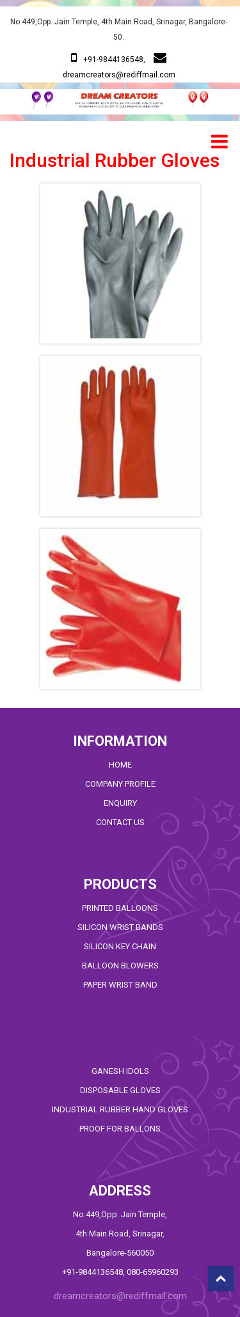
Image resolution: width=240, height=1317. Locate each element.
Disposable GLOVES (120, 1090)
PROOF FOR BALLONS (120, 1128)
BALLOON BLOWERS (120, 965)
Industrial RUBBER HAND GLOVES (120, 1109)
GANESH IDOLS (120, 1071)
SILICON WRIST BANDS (120, 927)
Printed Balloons (120, 908)
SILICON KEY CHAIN (120, 946)
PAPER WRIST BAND (120, 985)
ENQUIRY (120, 803)
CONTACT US (120, 822)
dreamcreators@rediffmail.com (119, 74)
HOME (120, 764)
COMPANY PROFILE (120, 784)
